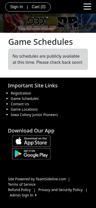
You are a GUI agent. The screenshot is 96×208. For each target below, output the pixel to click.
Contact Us (20, 103)
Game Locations (24, 109)
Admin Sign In (23, 195)
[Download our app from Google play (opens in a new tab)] (31, 153)
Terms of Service (22, 184)
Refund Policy (19, 189)
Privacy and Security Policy (60, 189)
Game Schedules (25, 98)
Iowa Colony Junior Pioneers (34, 114)
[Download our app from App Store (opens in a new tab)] (31, 140)
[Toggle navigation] (87, 6)
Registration (21, 93)
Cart (39, 7)
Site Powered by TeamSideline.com (37, 178)
